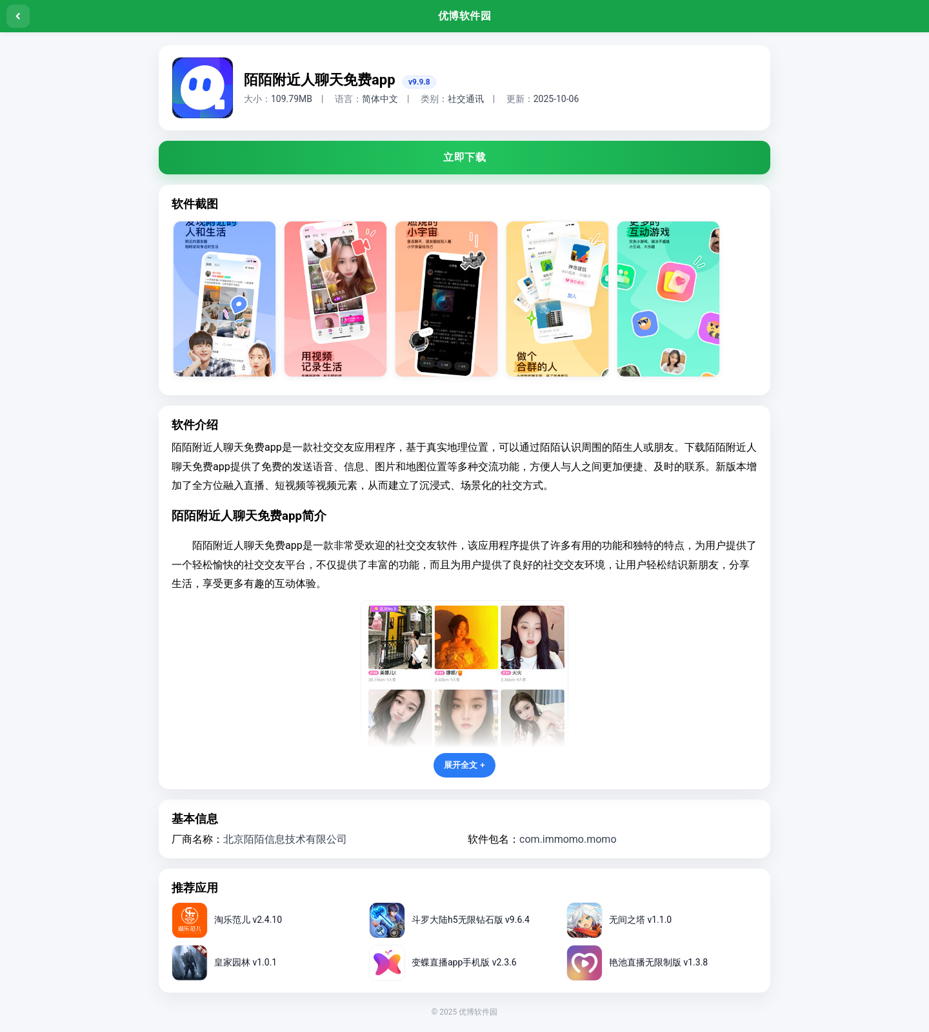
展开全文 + (464, 765)
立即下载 (464, 157)
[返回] (18, 16)
